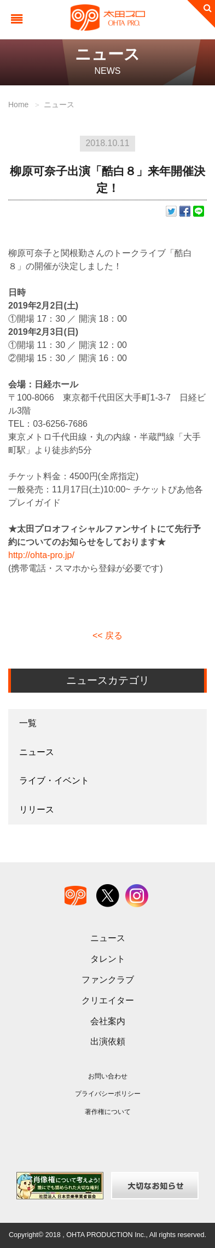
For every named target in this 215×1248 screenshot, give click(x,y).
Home (18, 104)
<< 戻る (107, 635)
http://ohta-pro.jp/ (41, 555)
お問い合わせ (107, 1076)
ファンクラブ (108, 979)
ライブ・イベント (54, 780)
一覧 (28, 723)
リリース (36, 809)
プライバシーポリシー (108, 1094)
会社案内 (107, 1021)
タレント (107, 958)
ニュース (59, 104)
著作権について (108, 1112)
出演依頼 (107, 1041)
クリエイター (108, 1000)
